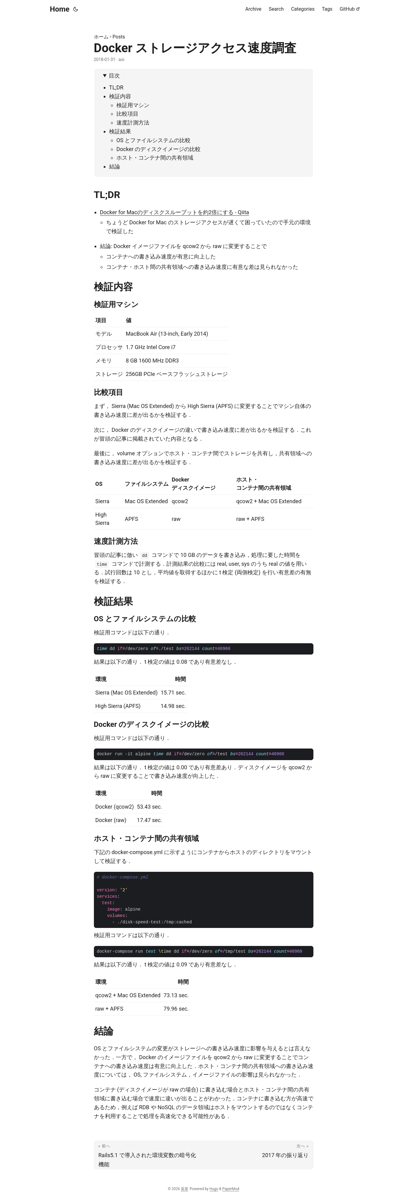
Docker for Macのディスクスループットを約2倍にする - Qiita (174, 212)
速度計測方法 (132, 122)
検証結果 (120, 131)
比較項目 (127, 113)
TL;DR (116, 87)
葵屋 (184, 1189)
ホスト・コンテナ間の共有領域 (154, 157)
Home (60, 9)
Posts (118, 37)
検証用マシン (132, 105)
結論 (114, 166)
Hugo (213, 1189)
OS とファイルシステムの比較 (153, 140)
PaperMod (230, 1189)
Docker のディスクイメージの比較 (158, 149)
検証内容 (120, 96)
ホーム (101, 37)
